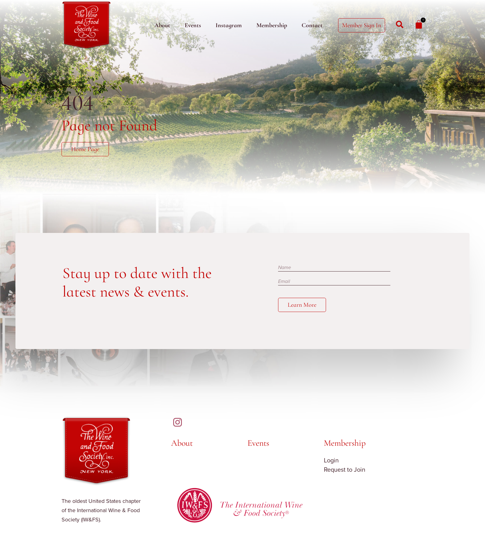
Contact (312, 25)
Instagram (229, 25)
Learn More (302, 305)
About (162, 25)
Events (193, 25)
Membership (271, 25)
